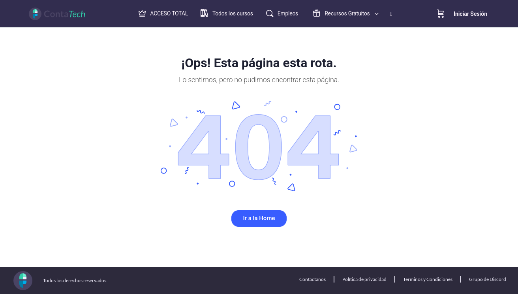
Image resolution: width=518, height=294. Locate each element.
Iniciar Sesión (470, 14)
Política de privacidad (364, 279)
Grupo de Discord (487, 279)
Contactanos (312, 279)
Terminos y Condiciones (427, 279)
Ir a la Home (259, 218)
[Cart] (440, 14)
